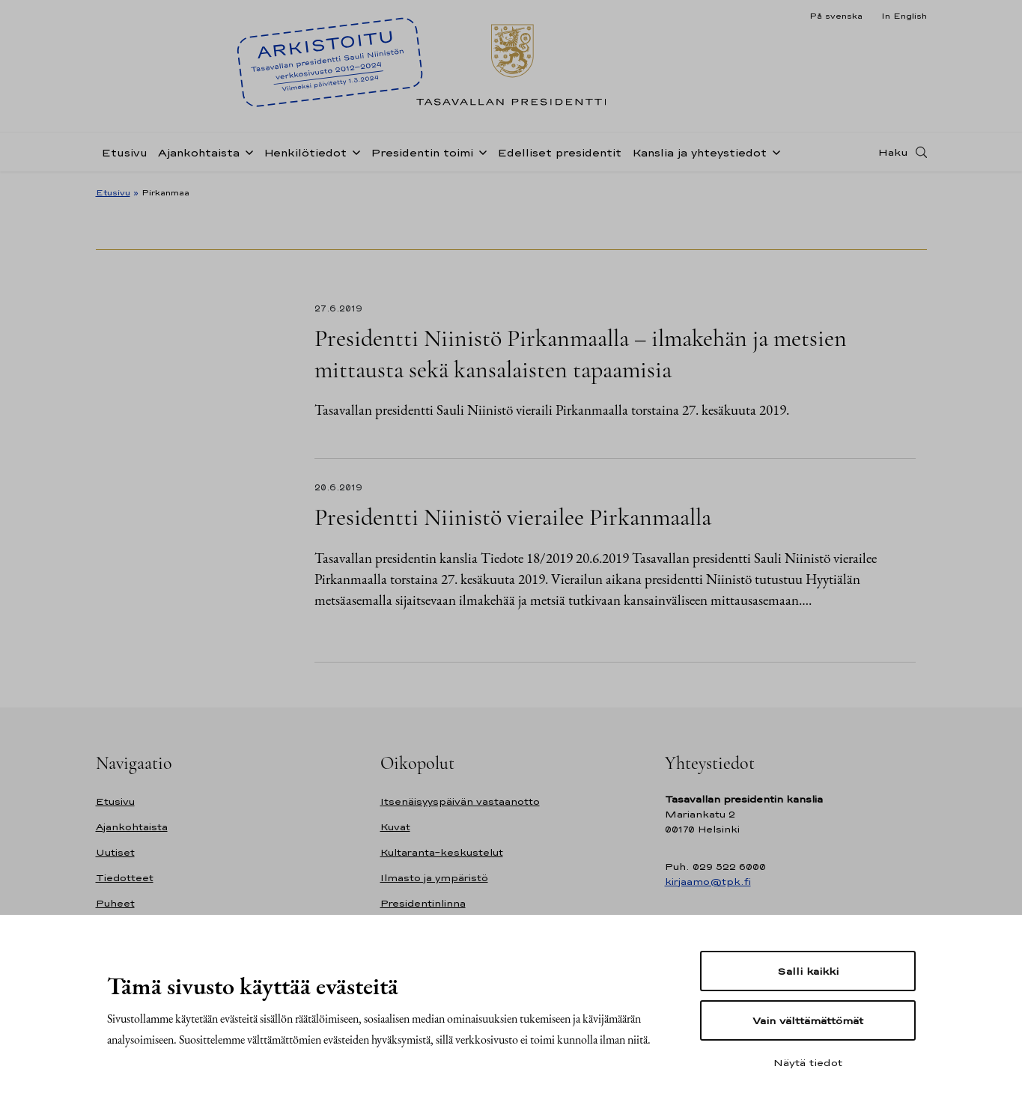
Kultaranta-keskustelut (441, 852)
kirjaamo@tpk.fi (708, 881)
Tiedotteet (124, 877)
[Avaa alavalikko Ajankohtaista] (246, 151)
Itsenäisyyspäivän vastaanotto (460, 801)
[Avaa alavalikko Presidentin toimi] (480, 151)
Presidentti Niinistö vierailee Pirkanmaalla (512, 517)
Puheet (115, 903)
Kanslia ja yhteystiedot (699, 152)
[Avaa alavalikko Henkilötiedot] (353, 151)
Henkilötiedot (305, 152)
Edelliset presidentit (559, 152)
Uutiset (115, 852)
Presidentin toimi (422, 152)
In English (904, 15)
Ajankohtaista (199, 152)
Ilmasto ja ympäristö (434, 877)
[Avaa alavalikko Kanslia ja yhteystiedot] (773, 151)
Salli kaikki (808, 971)
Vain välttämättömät (807, 1020)
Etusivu (124, 152)
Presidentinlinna (423, 903)
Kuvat (395, 827)
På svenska (836, 15)
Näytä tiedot (807, 1062)
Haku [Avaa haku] (893, 152)
